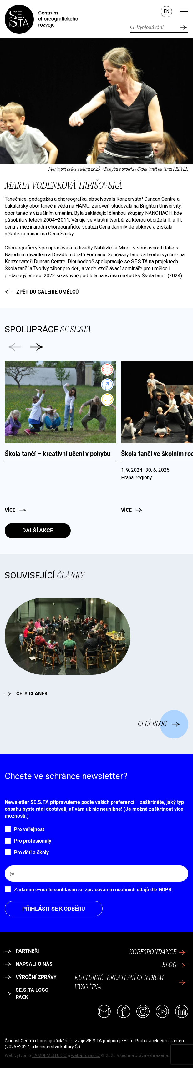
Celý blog (159, 724)
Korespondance (157, 952)
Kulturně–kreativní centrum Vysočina (129, 982)
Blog (174, 965)
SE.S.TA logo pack (26, 993)
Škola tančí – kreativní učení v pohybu (57, 453)
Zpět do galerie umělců (42, 292)
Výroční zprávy (31, 977)
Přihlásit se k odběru (53, 908)
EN (166, 11)
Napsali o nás (29, 964)
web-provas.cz (85, 1055)
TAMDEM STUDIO (49, 1055)
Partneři (22, 951)
